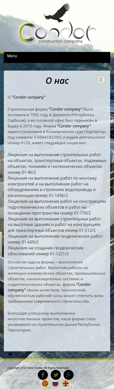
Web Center (35, 367)
